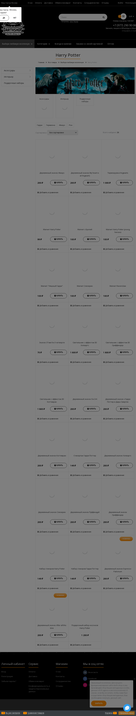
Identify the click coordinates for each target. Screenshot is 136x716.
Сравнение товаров (35, 713)
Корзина (108, 713)
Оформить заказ (126, 713)
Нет (14, 18)
